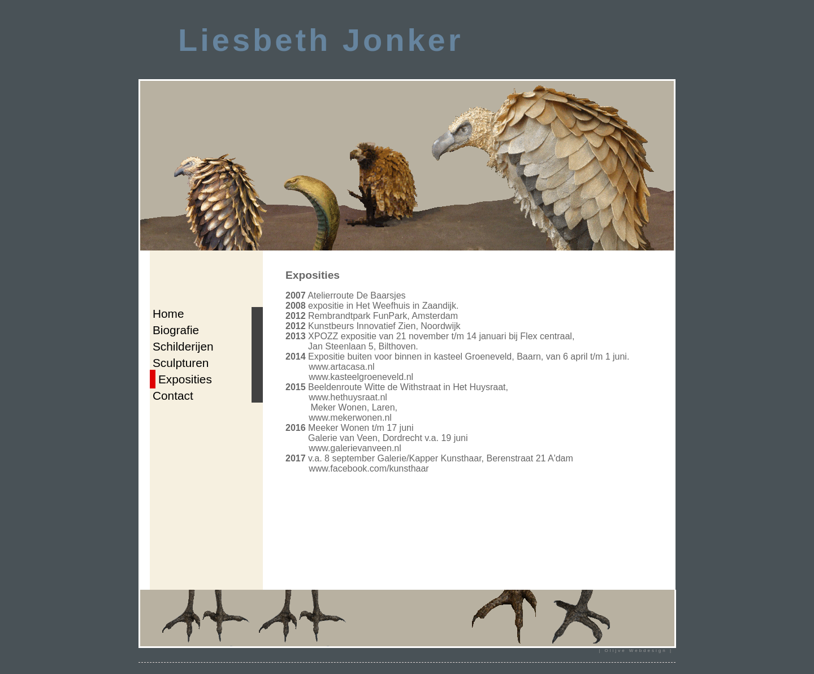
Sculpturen (181, 362)
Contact (173, 395)
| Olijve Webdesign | (636, 650)
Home (168, 313)
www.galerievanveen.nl (355, 448)
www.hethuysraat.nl (348, 397)
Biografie (176, 329)
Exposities (185, 379)
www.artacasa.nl (342, 366)
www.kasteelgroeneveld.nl (361, 377)
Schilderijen (183, 346)
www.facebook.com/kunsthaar (369, 468)
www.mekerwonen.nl (350, 417)
